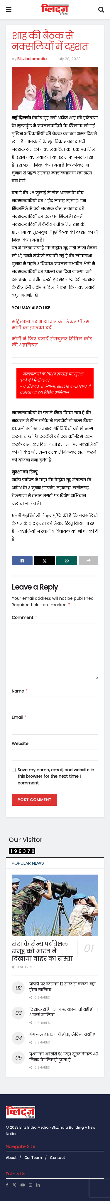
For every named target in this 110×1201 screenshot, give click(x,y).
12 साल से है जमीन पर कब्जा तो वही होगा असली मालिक (63, 1012)
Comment (25, 617)
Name (20, 691)
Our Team (33, 1157)
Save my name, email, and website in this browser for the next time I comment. (56, 776)
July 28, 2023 (69, 59)
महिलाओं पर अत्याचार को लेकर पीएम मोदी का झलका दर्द (50, 325)
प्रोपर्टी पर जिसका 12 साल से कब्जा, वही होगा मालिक (62, 987)
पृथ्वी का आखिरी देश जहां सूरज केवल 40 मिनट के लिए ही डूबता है (63, 1057)
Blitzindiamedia (32, 59)
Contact (57, 1157)
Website (20, 744)
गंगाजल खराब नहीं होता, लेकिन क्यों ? (62, 1034)
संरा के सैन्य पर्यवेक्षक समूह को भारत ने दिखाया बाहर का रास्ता (42, 951)
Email (19, 717)
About (11, 1157)
